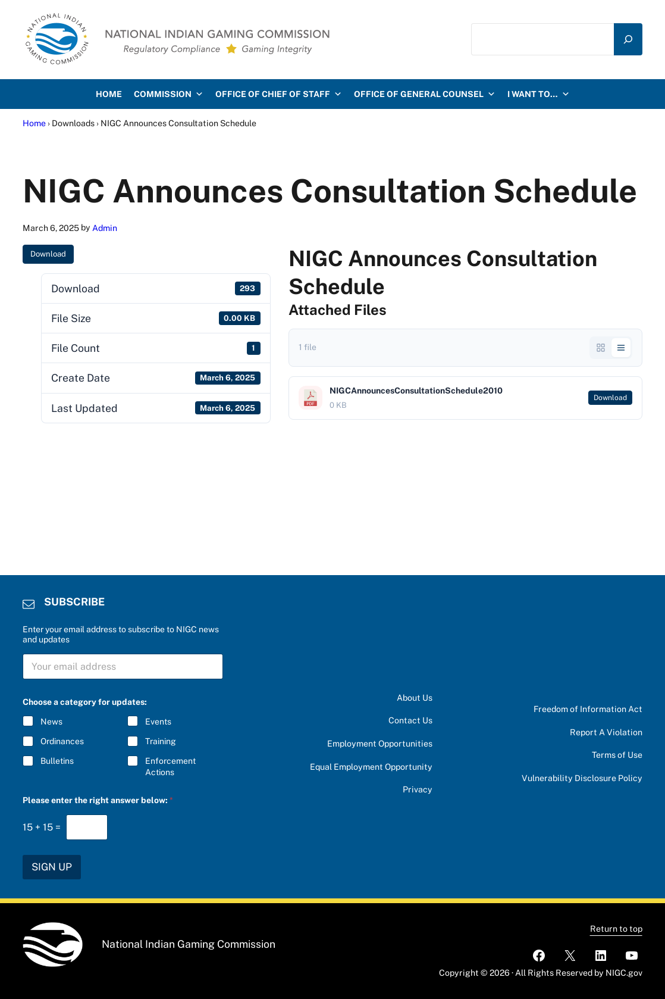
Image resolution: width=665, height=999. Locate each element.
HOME (109, 94)
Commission (168, 94)
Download (48, 253)
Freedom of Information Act (588, 709)
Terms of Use (617, 755)
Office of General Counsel (424, 94)
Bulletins (57, 761)
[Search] (628, 39)
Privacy (417, 789)
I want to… (538, 94)
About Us (414, 698)
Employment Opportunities (379, 743)
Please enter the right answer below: (98, 800)
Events (158, 721)
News (51, 721)
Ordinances (62, 741)
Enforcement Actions (170, 766)
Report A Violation (606, 732)
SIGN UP (52, 867)
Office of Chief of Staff (278, 94)
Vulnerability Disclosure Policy (582, 778)
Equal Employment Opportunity (371, 767)
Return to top (616, 929)
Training (160, 741)
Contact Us (410, 720)
